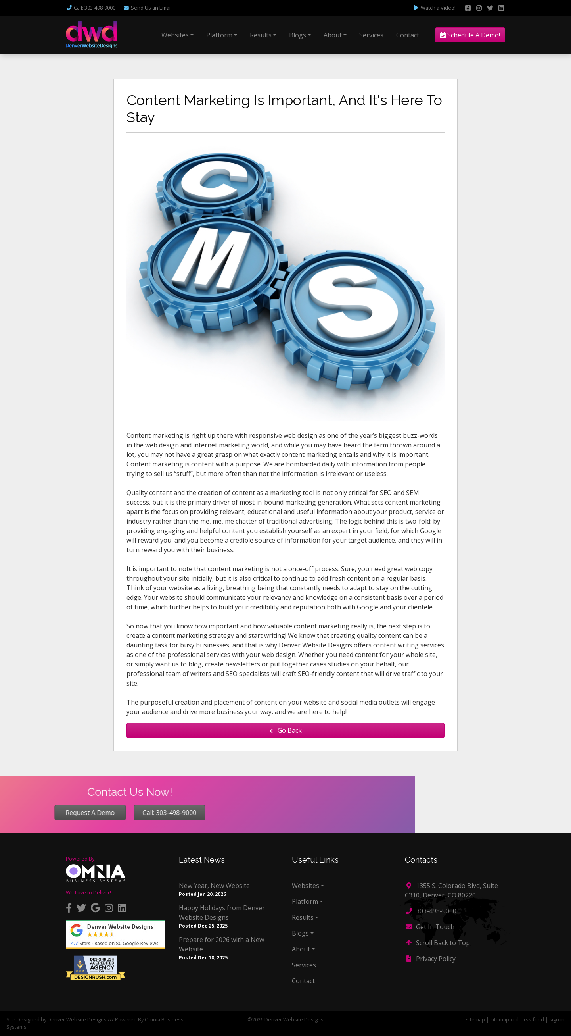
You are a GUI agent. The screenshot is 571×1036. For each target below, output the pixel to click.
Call (90, 7)
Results (261, 35)
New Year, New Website (214, 885)
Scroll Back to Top (437, 942)
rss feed (534, 1019)
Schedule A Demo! (470, 35)
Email (147, 7)
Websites (175, 35)
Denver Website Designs (77, 1019)
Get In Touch (429, 926)
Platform (219, 35)
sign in (557, 1019)
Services (371, 35)
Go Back (286, 730)
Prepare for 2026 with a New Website (221, 944)
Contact (407, 35)
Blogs (297, 35)
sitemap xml (504, 1019)
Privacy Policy (430, 958)
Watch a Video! (434, 7)
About (333, 35)
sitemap (475, 1019)
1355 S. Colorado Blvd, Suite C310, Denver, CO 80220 (451, 890)
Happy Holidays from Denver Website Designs (222, 912)
